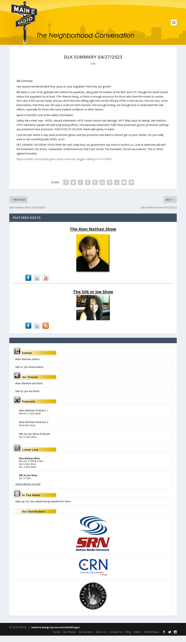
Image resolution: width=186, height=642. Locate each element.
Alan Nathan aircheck (29, 389)
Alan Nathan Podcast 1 (33, 416)
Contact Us (116, 638)
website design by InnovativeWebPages (55, 633)
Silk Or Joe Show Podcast (34, 440)
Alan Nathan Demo (27, 365)
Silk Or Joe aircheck (27, 397)
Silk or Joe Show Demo (29, 373)
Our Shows (69, 638)
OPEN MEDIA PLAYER (28, 491)
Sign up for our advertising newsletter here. (43, 507)
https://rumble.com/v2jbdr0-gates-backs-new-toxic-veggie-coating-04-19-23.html (64, 165)
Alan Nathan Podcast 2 (33, 428)
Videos (137, 638)
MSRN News (151, 638)
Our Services (85, 638)
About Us (101, 638)
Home (56, 638)
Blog (128, 638)
